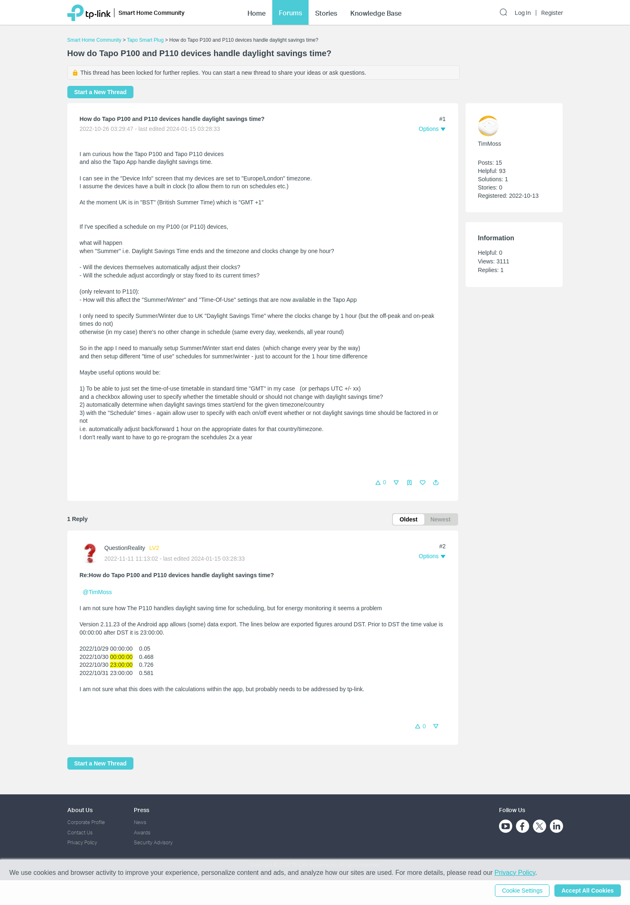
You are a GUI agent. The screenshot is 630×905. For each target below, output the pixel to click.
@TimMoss (97, 592)
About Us (80, 809)
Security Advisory (153, 842)
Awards (142, 832)
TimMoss (489, 143)
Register (552, 13)
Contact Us (80, 832)
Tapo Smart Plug (145, 40)
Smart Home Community (94, 40)
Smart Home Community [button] (152, 12)
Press (141, 809)
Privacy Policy (82, 842)
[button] (436, 482)
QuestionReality (125, 548)
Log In (523, 13)
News (140, 822)
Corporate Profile (86, 822)
